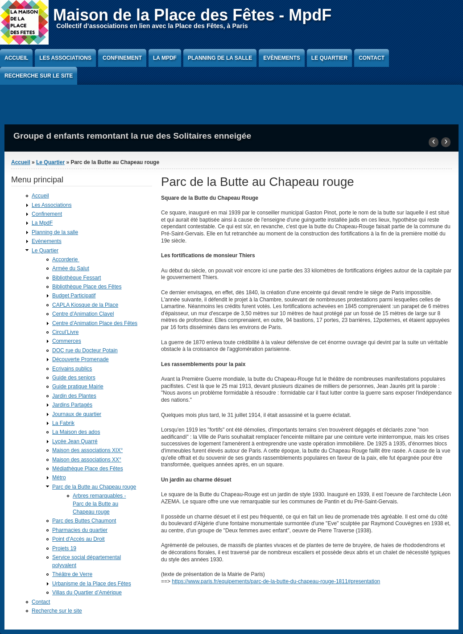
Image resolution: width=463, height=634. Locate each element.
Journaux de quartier (76, 414)
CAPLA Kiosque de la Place (85, 305)
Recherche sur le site (38, 76)
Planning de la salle (220, 58)
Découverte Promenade (80, 359)
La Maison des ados (76, 432)
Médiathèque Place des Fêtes (87, 468)
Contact (371, 58)
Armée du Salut (70, 268)
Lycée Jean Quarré (75, 441)
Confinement (122, 58)
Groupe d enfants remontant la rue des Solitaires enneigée (132, 135)
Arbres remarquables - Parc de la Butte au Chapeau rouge (99, 504)
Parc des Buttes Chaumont (84, 521)
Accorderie (65, 259)
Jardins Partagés (72, 405)
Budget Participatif (73, 295)
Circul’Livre (65, 332)
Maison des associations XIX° (87, 450)
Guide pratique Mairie (77, 386)
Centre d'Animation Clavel (83, 314)
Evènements (281, 58)
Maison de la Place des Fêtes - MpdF (192, 15)
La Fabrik (63, 423)
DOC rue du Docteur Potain (85, 350)
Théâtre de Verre (72, 574)
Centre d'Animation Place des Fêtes (94, 323)
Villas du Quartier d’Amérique (87, 592)
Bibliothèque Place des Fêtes (86, 287)
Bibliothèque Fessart (76, 278)
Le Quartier (329, 58)
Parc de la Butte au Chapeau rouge (94, 487)
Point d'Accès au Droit (78, 539)
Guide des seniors (73, 378)
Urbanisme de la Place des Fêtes (91, 583)
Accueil (16, 58)
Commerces (66, 341)
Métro (59, 477)
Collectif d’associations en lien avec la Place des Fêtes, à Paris (152, 25)
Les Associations (65, 58)
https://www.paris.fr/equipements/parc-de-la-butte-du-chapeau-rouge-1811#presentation (276, 581)
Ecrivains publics (72, 369)
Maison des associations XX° (86, 460)
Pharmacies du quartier (79, 530)
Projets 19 (64, 548)
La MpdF (165, 58)
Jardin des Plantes (74, 396)
